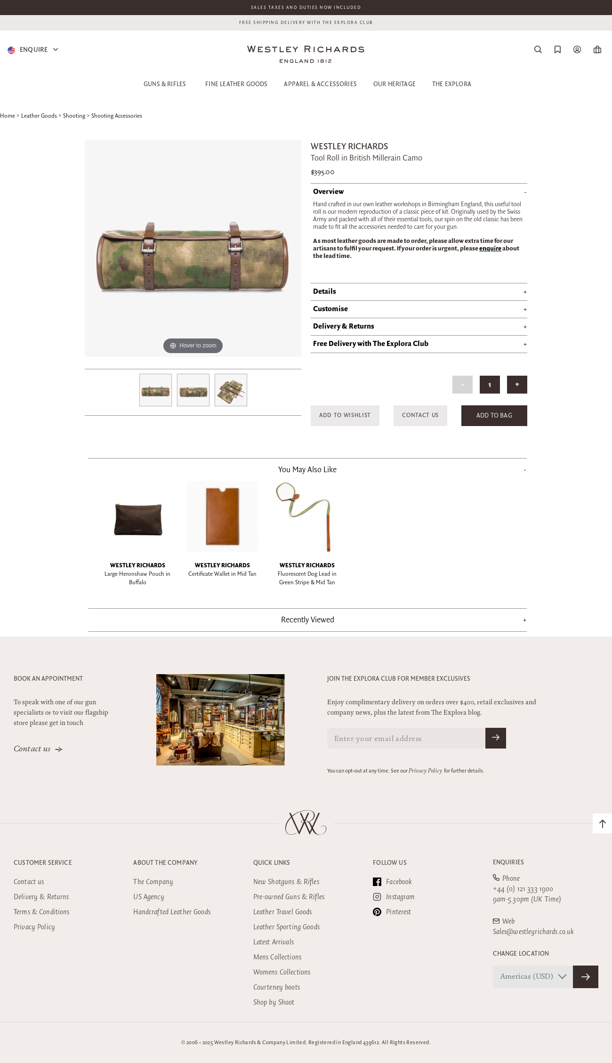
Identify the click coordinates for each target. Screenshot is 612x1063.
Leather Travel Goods (282, 912)
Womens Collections (282, 972)
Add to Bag (494, 415)
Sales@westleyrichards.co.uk (533, 932)
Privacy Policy (425, 771)
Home (7, 116)
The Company (153, 882)
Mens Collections (277, 957)
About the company (165, 863)
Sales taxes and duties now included (306, 7)
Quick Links (271, 863)
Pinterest (392, 912)
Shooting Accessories (116, 116)
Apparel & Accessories (320, 84)
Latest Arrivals (273, 942)
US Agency (148, 897)
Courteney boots (276, 987)
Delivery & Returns (41, 897)
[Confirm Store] (585, 977)
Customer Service (43, 863)
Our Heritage (394, 84)
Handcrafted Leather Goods (171, 912)
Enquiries (508, 862)
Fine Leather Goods (236, 84)
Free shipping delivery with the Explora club (306, 22)
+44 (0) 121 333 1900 (523, 889)
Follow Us (390, 863)
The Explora (451, 84)
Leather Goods (39, 116)
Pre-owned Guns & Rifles (288, 897)
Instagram (394, 897)
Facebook (392, 882)
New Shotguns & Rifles (286, 882)
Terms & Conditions (42, 912)
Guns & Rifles (165, 84)
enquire (490, 248)
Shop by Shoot (274, 1003)
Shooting (74, 116)
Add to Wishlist (345, 415)
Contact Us (420, 415)
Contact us (32, 749)
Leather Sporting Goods (286, 927)
